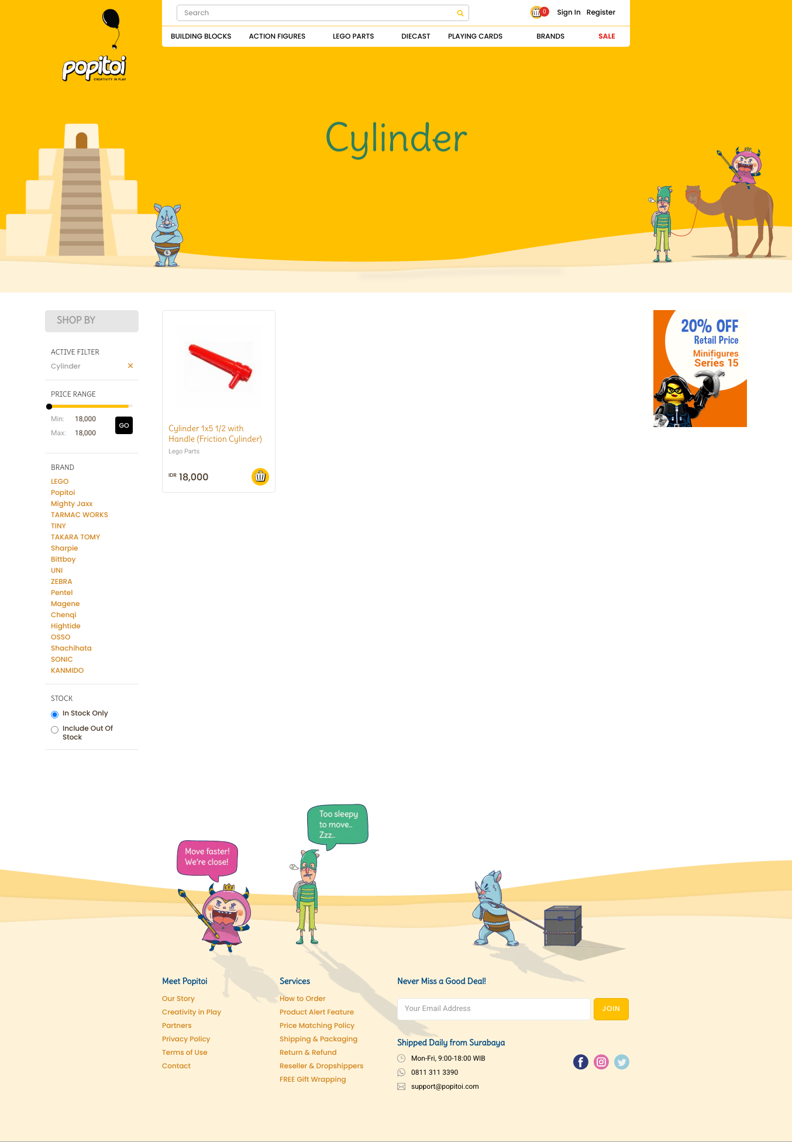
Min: (57, 419)
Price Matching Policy (317, 1026)
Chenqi (64, 615)
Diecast (416, 37)
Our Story (178, 999)
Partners (177, 1026)
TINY (58, 526)
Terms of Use (185, 1053)
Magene (65, 604)
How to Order (303, 999)
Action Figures (277, 37)
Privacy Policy (186, 1039)
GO (124, 425)
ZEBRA (62, 582)
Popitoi (63, 493)
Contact (176, 1066)
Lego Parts (353, 37)
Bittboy (63, 560)
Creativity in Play (191, 1012)
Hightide (66, 626)
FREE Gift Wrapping (313, 1080)
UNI (57, 571)
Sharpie (64, 548)
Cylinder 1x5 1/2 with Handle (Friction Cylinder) (215, 433)
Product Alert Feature (317, 1012)
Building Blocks (201, 37)
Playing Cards (475, 37)
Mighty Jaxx (71, 504)
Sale (606, 37)
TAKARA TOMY (75, 537)
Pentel (62, 593)
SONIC (62, 660)
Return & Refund (308, 1053)
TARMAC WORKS (79, 515)
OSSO (60, 637)
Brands (550, 37)
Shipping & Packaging (318, 1039)
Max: (57, 433)
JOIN (611, 1009)
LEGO (59, 482)
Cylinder (66, 367)
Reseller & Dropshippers (322, 1066)
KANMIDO (67, 671)
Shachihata (71, 648)
